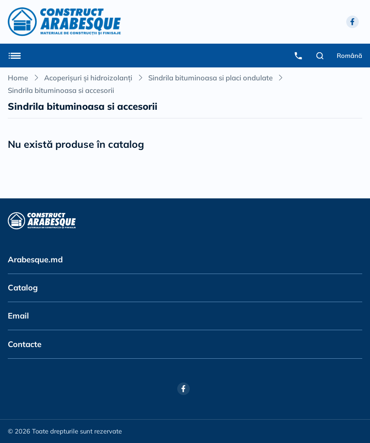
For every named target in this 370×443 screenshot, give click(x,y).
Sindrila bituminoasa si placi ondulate (210, 77)
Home (18, 77)
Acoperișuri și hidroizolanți (88, 77)
